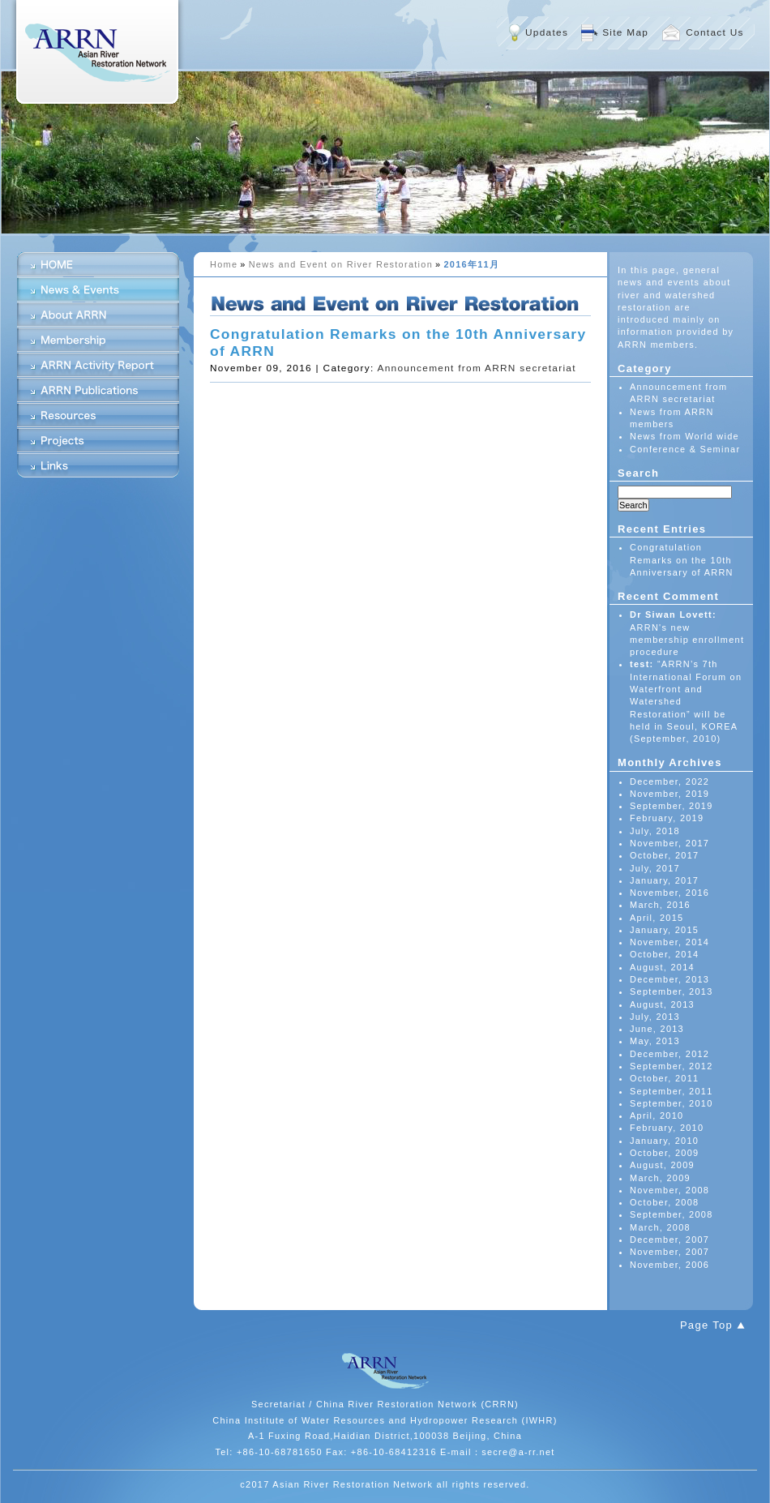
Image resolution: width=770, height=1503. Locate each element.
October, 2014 (664, 954)
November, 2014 (669, 942)
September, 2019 (671, 806)
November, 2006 (669, 1265)
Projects (98, 440)
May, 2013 (655, 1041)
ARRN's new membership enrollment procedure (687, 640)
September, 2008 (671, 1214)
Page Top (706, 1325)
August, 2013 (662, 1004)
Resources (98, 415)
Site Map (625, 32)
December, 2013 (669, 979)
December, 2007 (669, 1239)
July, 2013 (655, 1016)
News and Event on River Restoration (341, 264)
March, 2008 (660, 1227)
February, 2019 (667, 818)
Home (223, 264)
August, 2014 (662, 967)
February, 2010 (667, 1128)
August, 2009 (662, 1165)
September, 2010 (671, 1103)
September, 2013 (671, 991)
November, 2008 (669, 1190)
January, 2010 (664, 1140)
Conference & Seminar (685, 449)
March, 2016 (660, 905)
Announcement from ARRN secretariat (476, 368)
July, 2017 (655, 868)
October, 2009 (664, 1153)
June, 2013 (657, 1029)
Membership (98, 340)
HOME (98, 264)
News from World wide (684, 436)
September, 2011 (671, 1091)
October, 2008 (664, 1202)
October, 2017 (664, 855)
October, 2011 (664, 1078)
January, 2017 (664, 880)
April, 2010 (656, 1115)
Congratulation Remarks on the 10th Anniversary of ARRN (682, 559)
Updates (546, 32)
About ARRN (98, 314)
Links (98, 465)
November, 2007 (669, 1252)
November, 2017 (669, 843)
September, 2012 (671, 1066)
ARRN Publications (98, 390)
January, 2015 (664, 930)
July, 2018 (655, 831)
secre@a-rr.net (518, 1452)
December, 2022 (669, 781)
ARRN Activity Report (98, 365)
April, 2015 (656, 918)
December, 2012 (669, 1054)
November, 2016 (669, 892)
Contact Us (715, 32)
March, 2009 (660, 1178)
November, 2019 (669, 794)
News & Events (98, 289)
